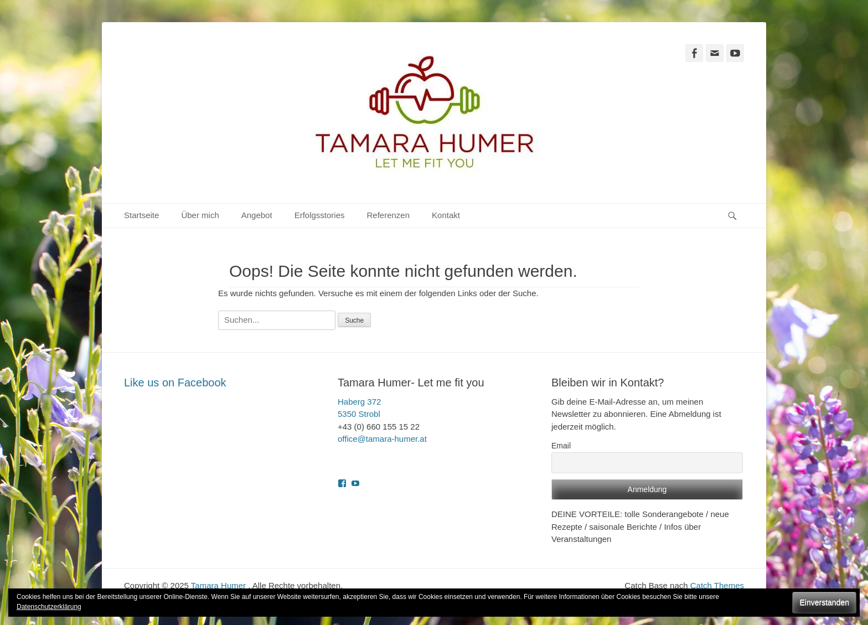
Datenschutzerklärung (49, 607)
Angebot (256, 215)
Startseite (141, 215)
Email (561, 445)
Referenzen (388, 215)
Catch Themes (717, 585)
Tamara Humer (200, 57)
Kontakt (446, 215)
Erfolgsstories (319, 215)
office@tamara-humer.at (382, 438)
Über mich (200, 215)
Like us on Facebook (175, 382)
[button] (424, 112)
